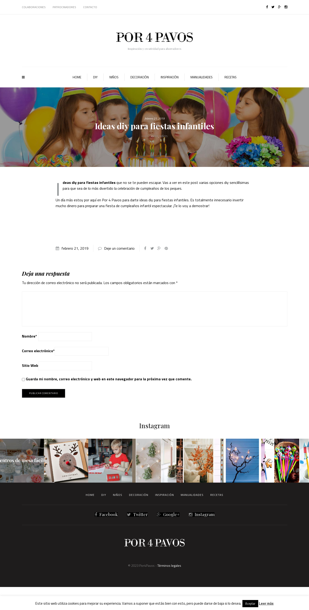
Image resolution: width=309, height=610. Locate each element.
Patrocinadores (64, 7)
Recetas (230, 77)
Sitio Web (30, 365)
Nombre (29, 336)
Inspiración (170, 77)
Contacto (90, 7)
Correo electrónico (38, 351)
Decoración (139, 77)
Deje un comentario (119, 248)
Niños (114, 77)
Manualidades (201, 77)
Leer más (266, 603)
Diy (95, 77)
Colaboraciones (34, 7)
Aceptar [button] (250, 603)
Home (77, 77)
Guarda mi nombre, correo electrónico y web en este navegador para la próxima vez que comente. (109, 379)
